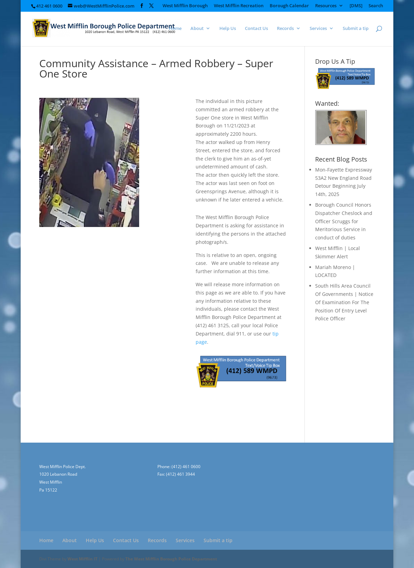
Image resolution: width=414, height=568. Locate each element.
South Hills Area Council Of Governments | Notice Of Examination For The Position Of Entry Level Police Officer (344, 302)
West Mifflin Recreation (238, 6)
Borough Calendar (289, 6)
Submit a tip (356, 28)
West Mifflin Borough (185, 6)
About (197, 28)
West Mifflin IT (82, 559)
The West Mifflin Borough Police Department (171, 559)
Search (376, 6)
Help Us (227, 28)
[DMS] (356, 6)
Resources (326, 6)
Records (285, 28)
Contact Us (256, 28)
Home (175, 28)
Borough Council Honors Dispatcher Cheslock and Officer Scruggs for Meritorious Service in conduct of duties (343, 221)
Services (318, 28)
